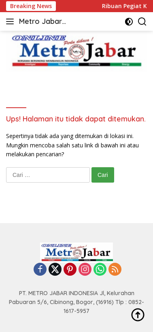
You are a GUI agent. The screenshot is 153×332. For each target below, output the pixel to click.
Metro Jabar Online (40, 22)
